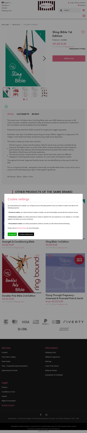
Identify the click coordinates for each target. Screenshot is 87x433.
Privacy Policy (21, 228)
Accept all (12, 234)
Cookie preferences (26, 234)
